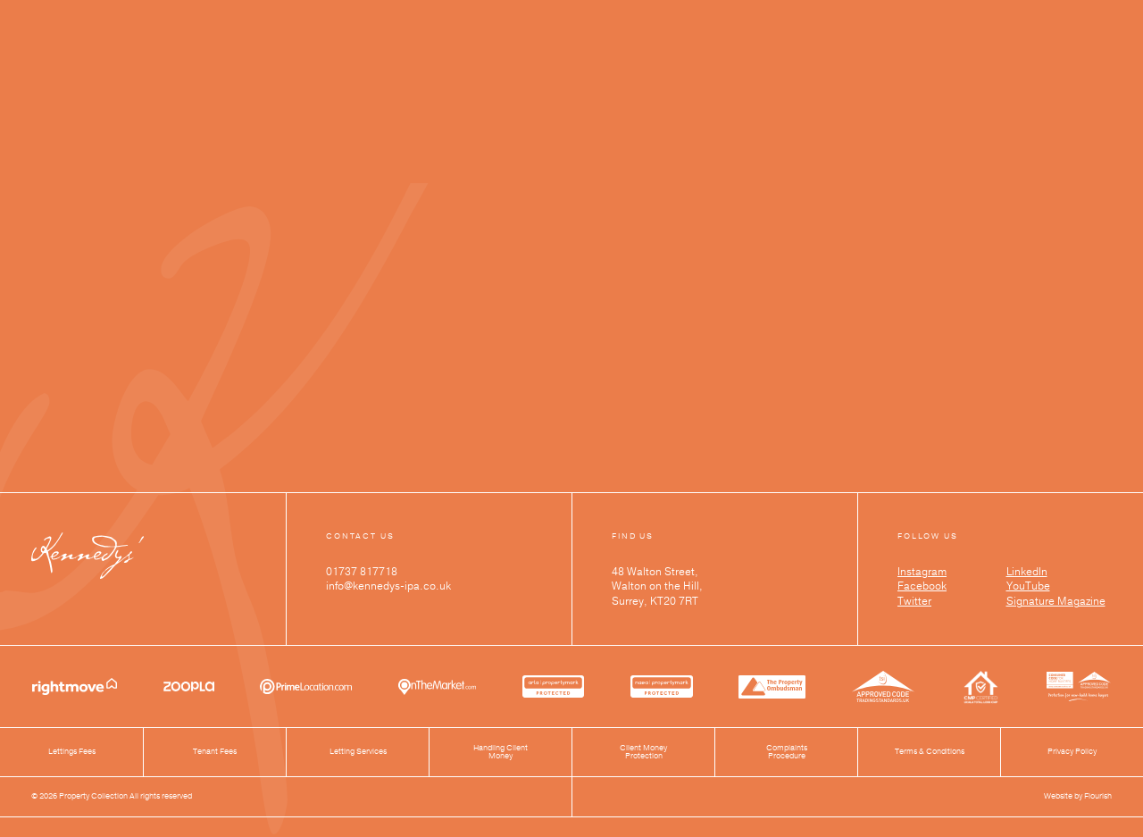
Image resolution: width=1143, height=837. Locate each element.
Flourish (1098, 796)
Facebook (922, 586)
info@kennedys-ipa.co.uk (388, 586)
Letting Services (358, 752)
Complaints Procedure (786, 752)
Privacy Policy (1072, 752)
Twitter (914, 601)
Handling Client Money (500, 752)
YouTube (1028, 586)
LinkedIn (1026, 572)
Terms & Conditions (929, 752)
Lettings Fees (72, 752)
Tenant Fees (215, 752)
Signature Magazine (1055, 601)
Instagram (922, 572)
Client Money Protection (643, 752)
